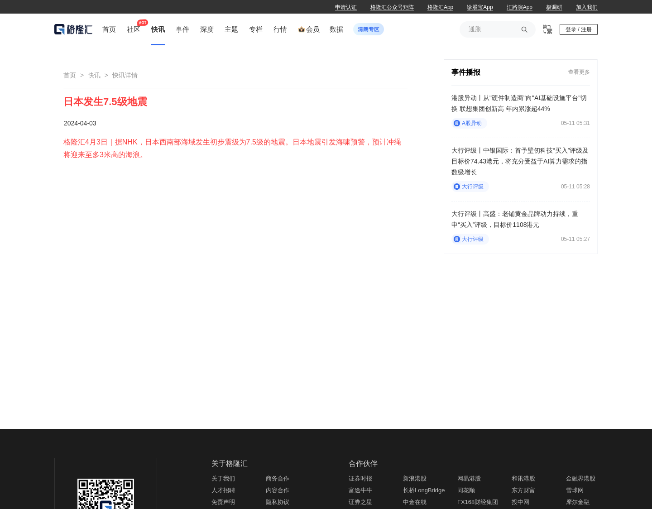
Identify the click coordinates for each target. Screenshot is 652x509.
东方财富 (523, 490)
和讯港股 (523, 478)
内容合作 (277, 490)
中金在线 (415, 502)
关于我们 (223, 478)
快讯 (94, 75)
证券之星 (360, 502)
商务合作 (277, 478)
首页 (69, 75)
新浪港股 (415, 478)
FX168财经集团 (477, 502)
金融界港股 (580, 478)
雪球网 (575, 490)
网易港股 (469, 478)
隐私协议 (277, 502)
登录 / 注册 (579, 29)
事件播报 (465, 72)
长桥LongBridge (424, 490)
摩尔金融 (578, 502)
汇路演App (519, 7)
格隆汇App (440, 7)
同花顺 (466, 490)
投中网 (520, 502)
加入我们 (587, 7)
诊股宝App (480, 7)
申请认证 (346, 7)
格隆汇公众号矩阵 (392, 7)
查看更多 (579, 72)
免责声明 (223, 502)
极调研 (554, 7)
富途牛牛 (360, 490)
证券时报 (360, 478)
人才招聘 (223, 490)
